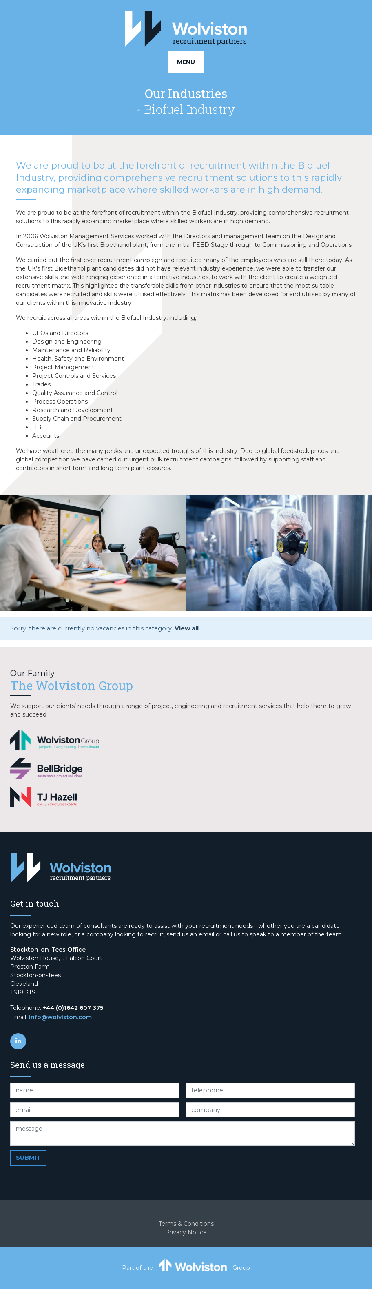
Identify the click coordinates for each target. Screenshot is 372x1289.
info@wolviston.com (60, 1017)
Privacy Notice (186, 1232)
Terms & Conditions (186, 1223)
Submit (28, 1157)
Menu (186, 62)
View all (187, 628)
